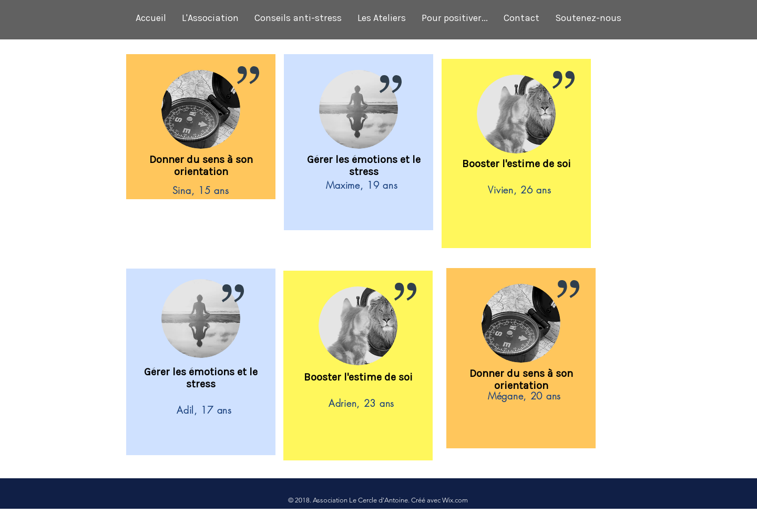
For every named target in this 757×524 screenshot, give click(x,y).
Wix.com (455, 500)
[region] (200, 127)
